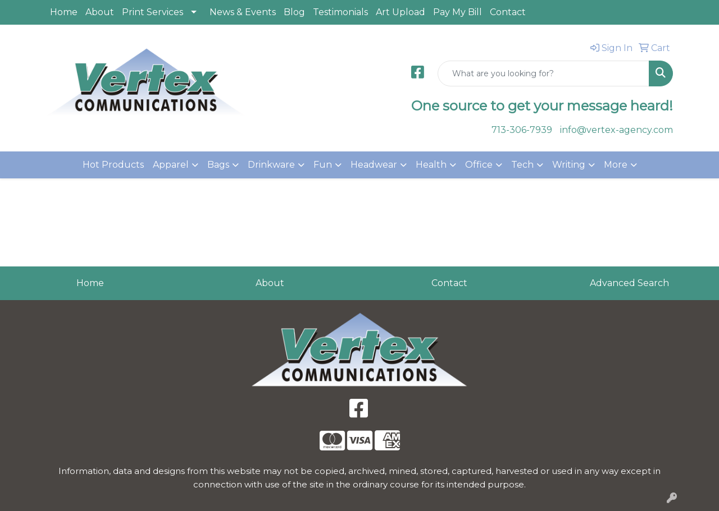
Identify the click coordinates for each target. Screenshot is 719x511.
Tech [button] (522, 164)
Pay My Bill (457, 12)
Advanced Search (629, 283)
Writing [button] (568, 164)
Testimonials (340, 12)
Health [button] (431, 164)
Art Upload (400, 12)
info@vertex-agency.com (616, 130)
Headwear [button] (374, 164)
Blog (294, 12)
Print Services (152, 12)
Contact (508, 12)
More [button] (615, 164)
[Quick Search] (543, 73)
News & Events (243, 12)
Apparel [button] (171, 164)
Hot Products (113, 164)
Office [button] (479, 164)
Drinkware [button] (271, 164)
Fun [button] (322, 164)
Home (64, 12)
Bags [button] (218, 164)
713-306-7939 (522, 130)
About (99, 12)
